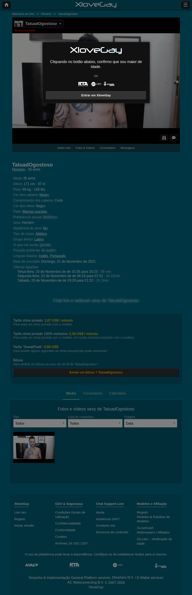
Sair (96, 75)
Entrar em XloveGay (96, 95)
